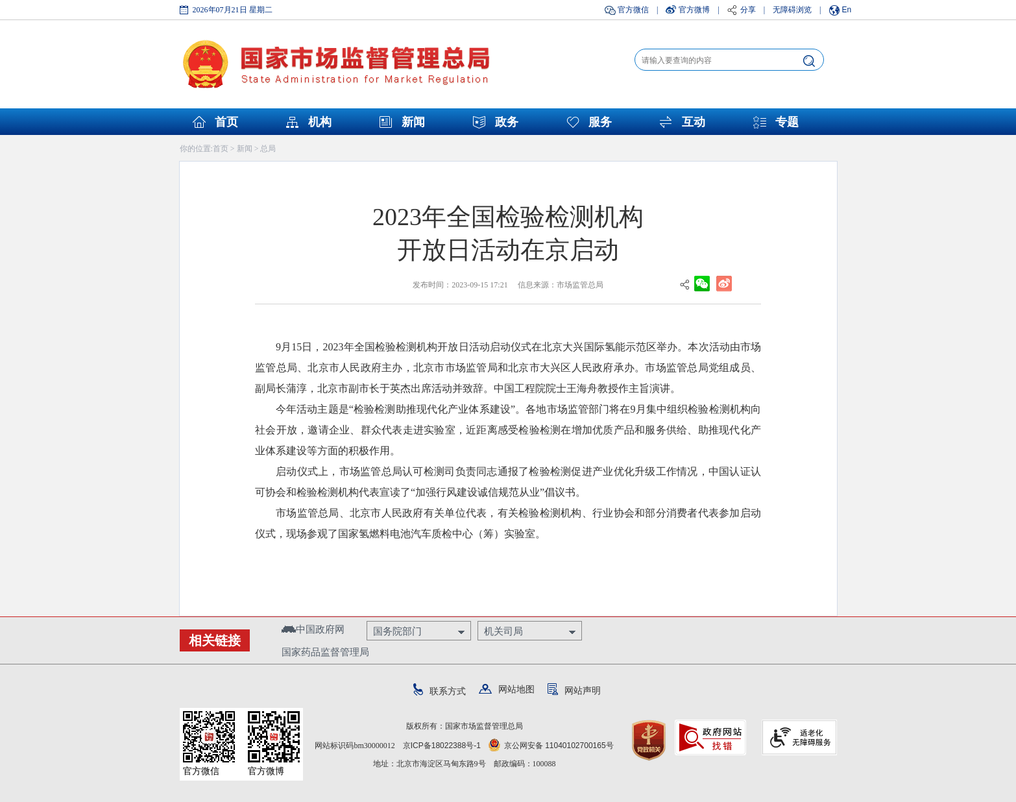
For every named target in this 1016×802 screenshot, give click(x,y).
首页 (226, 121)
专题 (787, 121)
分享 (748, 9)
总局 (268, 148)
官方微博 (694, 9)
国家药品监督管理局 (325, 651)
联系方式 (439, 691)
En (847, 9)
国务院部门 (397, 631)
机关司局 (503, 631)
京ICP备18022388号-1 (442, 745)
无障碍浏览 (792, 9)
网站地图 (507, 689)
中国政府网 (313, 629)
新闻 (413, 121)
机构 (320, 121)
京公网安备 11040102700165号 (551, 745)
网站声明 (574, 690)
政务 (506, 121)
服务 (600, 121)
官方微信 (633, 9)
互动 (693, 121)
